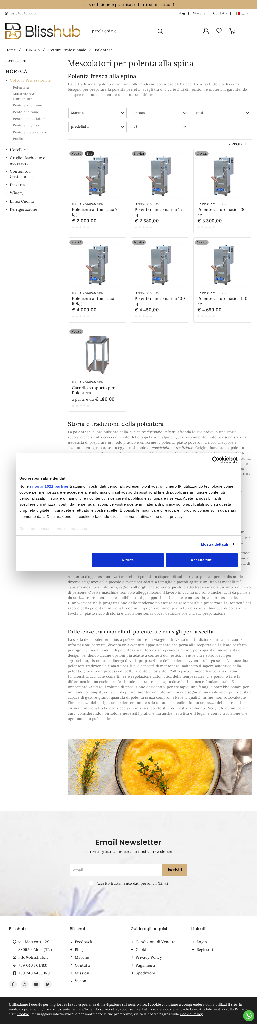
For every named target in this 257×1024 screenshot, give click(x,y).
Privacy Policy (149, 957)
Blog (181, 13)
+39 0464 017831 (33, 965)
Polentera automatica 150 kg (222, 301)
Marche (199, 13)
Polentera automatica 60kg (93, 301)
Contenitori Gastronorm (21, 174)
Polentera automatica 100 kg (160, 301)
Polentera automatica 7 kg (94, 212)
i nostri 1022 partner (49, 486)
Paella (18, 139)
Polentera (21, 87)
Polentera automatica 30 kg (221, 212)
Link (163, 883)
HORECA (16, 71)
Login (202, 941)
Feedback (83, 941)
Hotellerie (19, 149)
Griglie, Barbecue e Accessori (27, 160)
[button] (97, 113)
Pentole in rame (26, 112)
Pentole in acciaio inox (32, 119)
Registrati (206, 949)
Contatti (220, 13)
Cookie (142, 949)
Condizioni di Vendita (156, 941)
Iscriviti (175, 869)
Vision (80, 980)
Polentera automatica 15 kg (158, 212)
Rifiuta (128, 560)
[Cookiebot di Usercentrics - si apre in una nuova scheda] (216, 460)
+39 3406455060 (20, 13)
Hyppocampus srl (87, 204)
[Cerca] (160, 31)
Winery (16, 192)
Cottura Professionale (30, 80)
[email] (116, 870)
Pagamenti (145, 965)
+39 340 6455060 (34, 973)
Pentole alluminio (27, 105)
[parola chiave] (120, 31)
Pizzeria (17, 184)
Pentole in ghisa (26, 125)
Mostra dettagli (214, 544)
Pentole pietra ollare (30, 132)
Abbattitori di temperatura (24, 96)
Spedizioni (145, 973)
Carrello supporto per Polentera (93, 390)
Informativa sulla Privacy (226, 1009)
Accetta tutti (202, 560)
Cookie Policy (191, 1014)
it (245, 13)
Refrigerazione (23, 209)
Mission (82, 973)
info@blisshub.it (33, 957)
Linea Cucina (22, 201)
